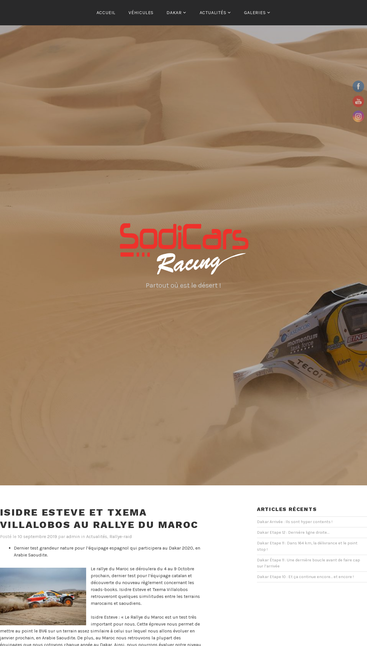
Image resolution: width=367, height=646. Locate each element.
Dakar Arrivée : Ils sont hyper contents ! (294, 521)
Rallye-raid (120, 536)
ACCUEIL (106, 12)
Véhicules (141, 12)
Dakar (174, 12)
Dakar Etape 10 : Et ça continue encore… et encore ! (305, 576)
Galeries (255, 12)
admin (73, 536)
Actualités (213, 12)
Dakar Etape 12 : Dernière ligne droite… (293, 532)
